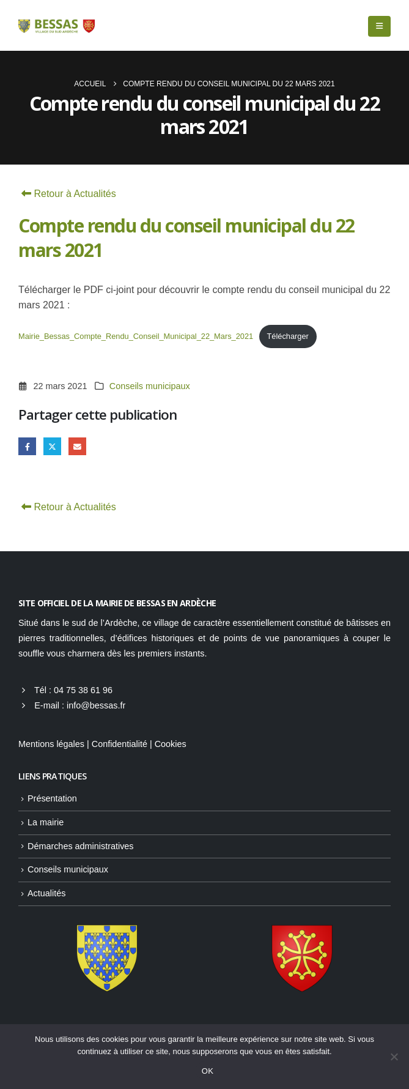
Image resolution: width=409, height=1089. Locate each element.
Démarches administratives (81, 846)
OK (207, 1071)
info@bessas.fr (96, 705)
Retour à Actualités (67, 193)
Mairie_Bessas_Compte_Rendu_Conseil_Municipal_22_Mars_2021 (135, 336)
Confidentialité (119, 744)
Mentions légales (51, 744)
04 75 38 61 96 (83, 690)
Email (77, 446)
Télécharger (288, 336)
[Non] (394, 1056)
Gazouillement (52, 446)
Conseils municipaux (149, 386)
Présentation (52, 798)
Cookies (170, 744)
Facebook (27, 446)
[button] (379, 26)
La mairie (46, 822)
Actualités (46, 893)
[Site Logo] (56, 26)
